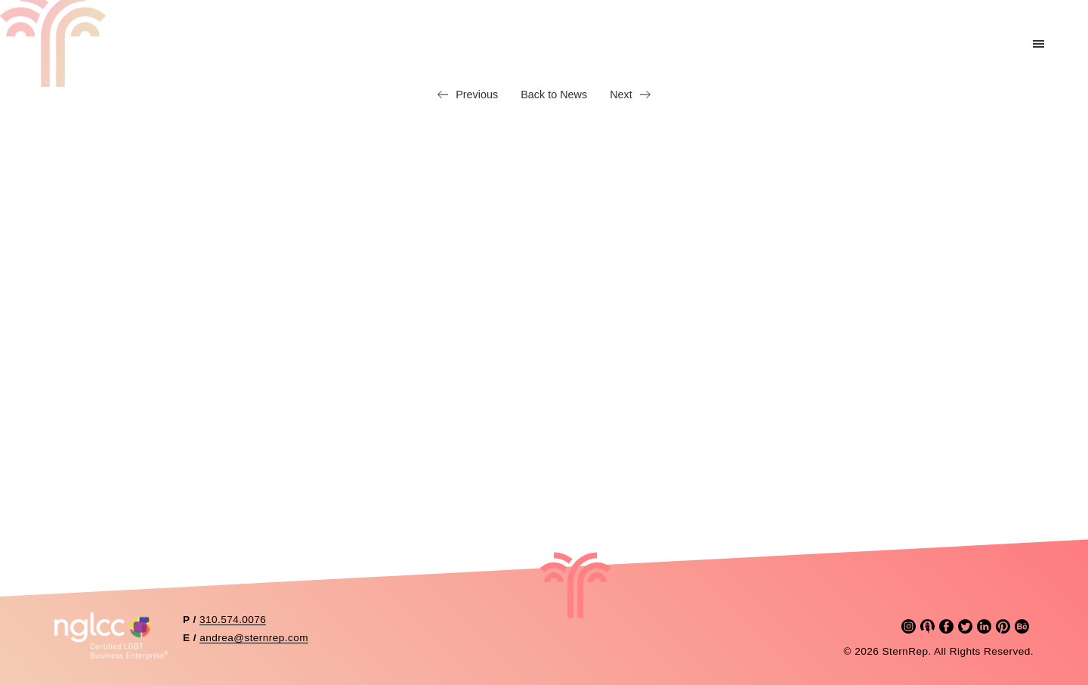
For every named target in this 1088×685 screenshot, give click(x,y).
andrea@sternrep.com (253, 637)
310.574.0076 (232, 619)
